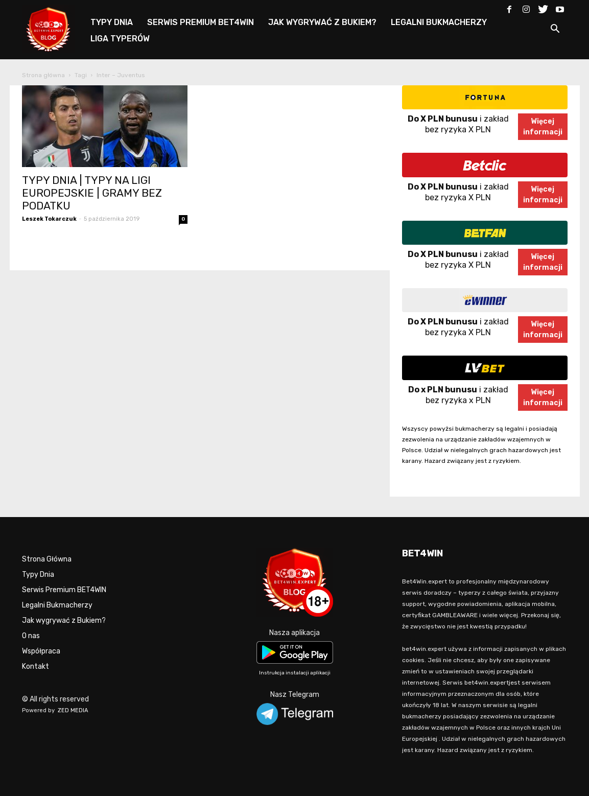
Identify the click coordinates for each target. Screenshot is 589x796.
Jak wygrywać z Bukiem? (64, 620)
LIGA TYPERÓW (120, 38)
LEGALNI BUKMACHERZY (439, 22)
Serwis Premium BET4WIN (64, 590)
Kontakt (35, 666)
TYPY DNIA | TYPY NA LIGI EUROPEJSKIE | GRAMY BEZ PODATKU (92, 193)
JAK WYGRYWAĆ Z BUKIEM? (322, 22)
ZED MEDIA (73, 710)
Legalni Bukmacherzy (57, 605)
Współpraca (41, 651)
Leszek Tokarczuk (49, 219)
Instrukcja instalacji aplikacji (295, 673)
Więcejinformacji (542, 126)
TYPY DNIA (111, 22)
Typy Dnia (38, 574)
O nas (31, 635)
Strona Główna (47, 559)
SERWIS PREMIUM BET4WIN (200, 22)
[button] (555, 30)
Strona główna (43, 75)
